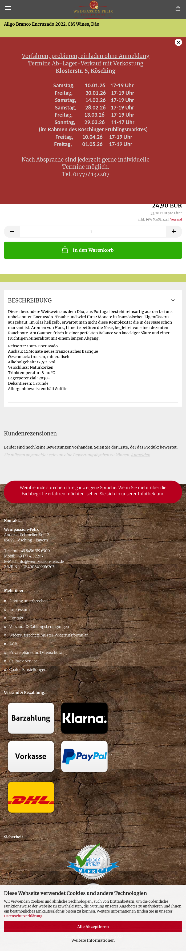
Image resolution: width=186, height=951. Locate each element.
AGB (13, 644)
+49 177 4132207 (29, 556)
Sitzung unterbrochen (28, 601)
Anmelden (140, 455)
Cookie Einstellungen (27, 669)
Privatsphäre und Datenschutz (35, 652)
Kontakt (16, 618)
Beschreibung (30, 300)
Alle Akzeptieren (93, 926)
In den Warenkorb (87, 249)
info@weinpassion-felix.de (40, 561)
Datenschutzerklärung (23, 916)
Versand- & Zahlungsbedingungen (39, 626)
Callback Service (23, 661)
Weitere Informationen (93, 940)
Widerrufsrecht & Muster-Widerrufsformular (48, 635)
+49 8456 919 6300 (34, 550)
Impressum (19, 609)
